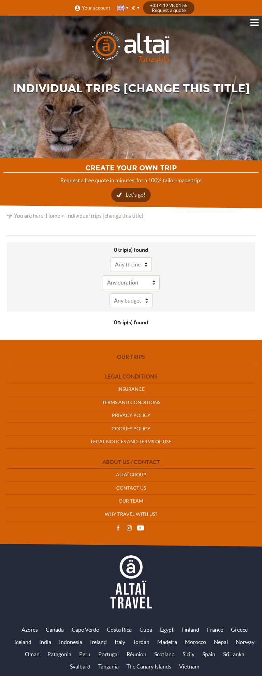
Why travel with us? (131, 514)
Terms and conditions (131, 402)
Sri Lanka (233, 654)
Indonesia (70, 642)
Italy (120, 642)
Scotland (164, 654)
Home (53, 216)
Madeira (167, 642)
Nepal (221, 642)
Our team (131, 501)
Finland (190, 630)
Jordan (141, 642)
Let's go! (135, 194)
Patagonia (59, 654)
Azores (29, 630)
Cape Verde (85, 630)
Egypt (167, 630)
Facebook (118, 528)
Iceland (22, 642)
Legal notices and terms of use (131, 441)
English (121, 8)
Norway (245, 642)
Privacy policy (131, 415)
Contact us (131, 488)
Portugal (108, 654)
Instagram (129, 528)
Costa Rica (119, 630)
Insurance (131, 389)
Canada (55, 630)
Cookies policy (131, 428)
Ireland (98, 642)
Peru (84, 654)
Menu (254, 22)
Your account (96, 8)
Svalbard (80, 666)
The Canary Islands (149, 666)
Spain (208, 654)
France (215, 630)
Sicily (188, 654)
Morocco (195, 642)
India (45, 642)
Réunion (136, 654)
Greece (239, 630)
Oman (32, 654)
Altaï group (131, 474)
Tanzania (108, 666)
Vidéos (140, 528)
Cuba (146, 630)
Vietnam (189, 666)
